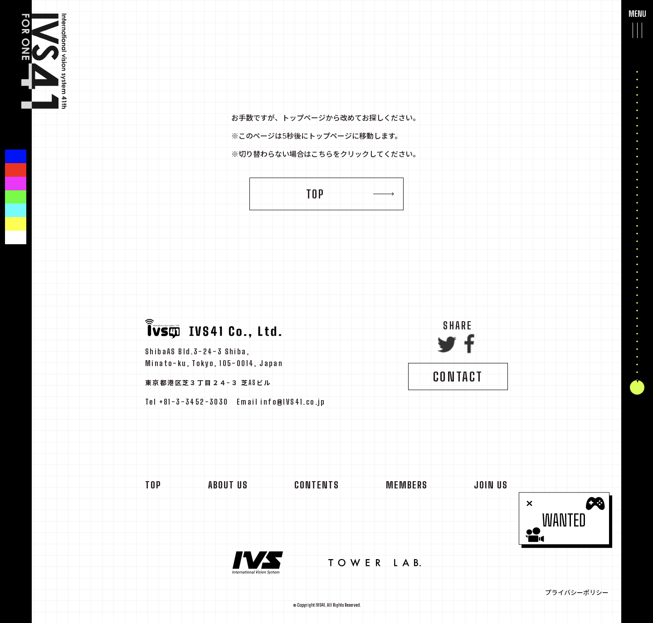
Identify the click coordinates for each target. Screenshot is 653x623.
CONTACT (458, 379)
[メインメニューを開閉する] (637, 30)
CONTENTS (316, 488)
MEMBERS (407, 488)
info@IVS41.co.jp (292, 405)
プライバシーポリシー (577, 593)
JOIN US (491, 488)
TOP (315, 194)
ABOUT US (228, 488)
